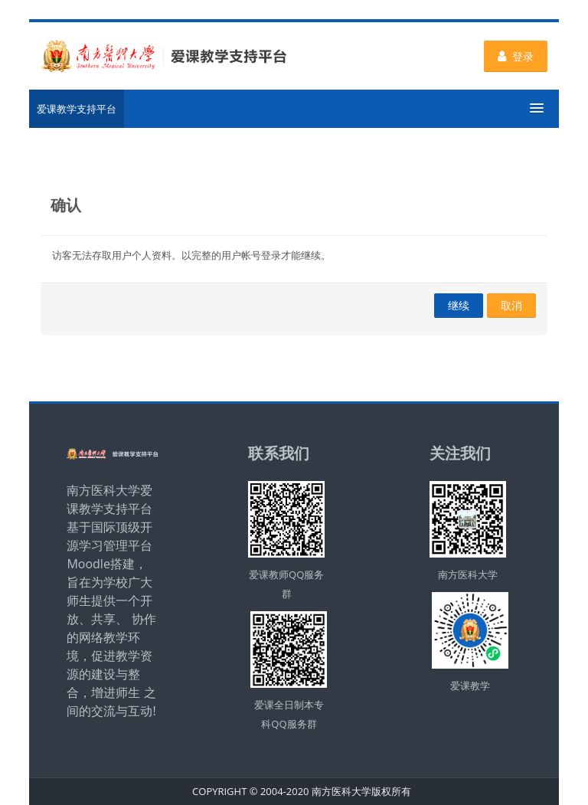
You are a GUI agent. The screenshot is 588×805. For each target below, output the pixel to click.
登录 (516, 56)
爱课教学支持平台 (76, 109)
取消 (511, 305)
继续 (458, 305)
